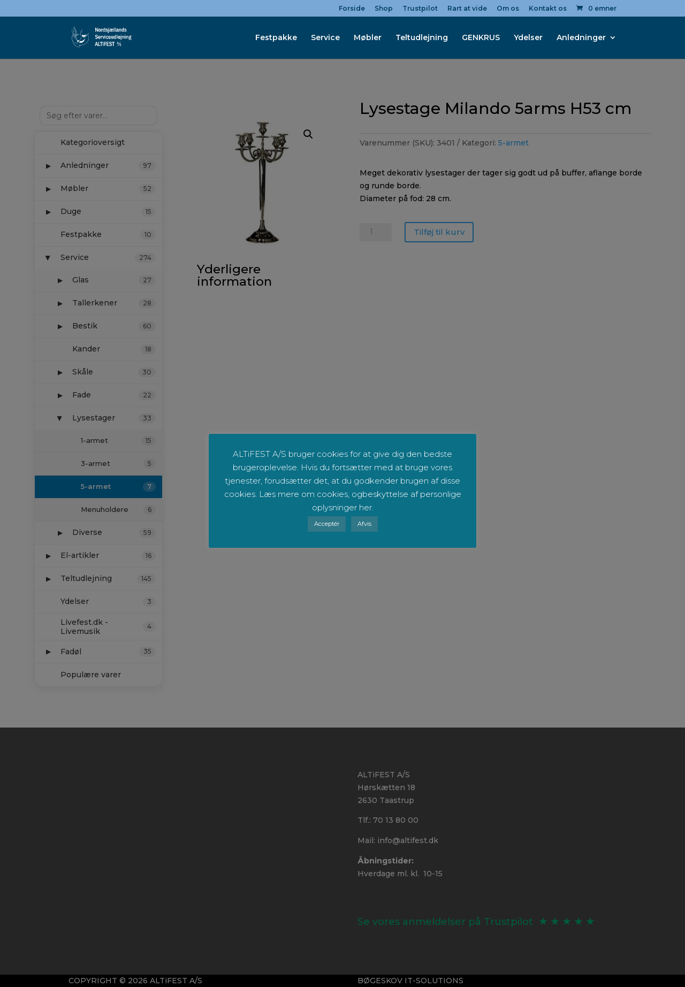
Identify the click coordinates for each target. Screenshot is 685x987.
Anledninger (581, 38)
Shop (384, 8)
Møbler (368, 38)
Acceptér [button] (326, 523)
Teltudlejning (421, 38)
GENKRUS (481, 38)
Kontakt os (548, 8)
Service (325, 38)
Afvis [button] (364, 523)
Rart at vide (467, 8)
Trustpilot (420, 8)
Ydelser (528, 38)
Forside (352, 8)
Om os (508, 8)
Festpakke (276, 38)
